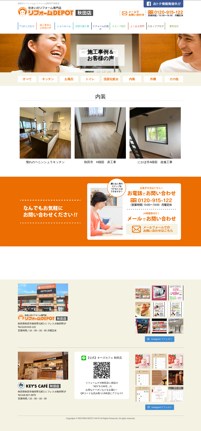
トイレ (90, 79)
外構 (153, 79)
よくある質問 (137, 26)
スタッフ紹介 (119, 26)
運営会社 (174, 26)
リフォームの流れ (100, 27)
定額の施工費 (82, 26)
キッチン (48, 79)
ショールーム (64, 26)
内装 (132, 79)
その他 (173, 79)
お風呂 (69, 79)
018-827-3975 (28, 395)
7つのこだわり (27, 26)
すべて (27, 79)
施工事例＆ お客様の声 (45, 26)
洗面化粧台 (111, 79)
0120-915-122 (28, 327)
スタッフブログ (155, 26)
